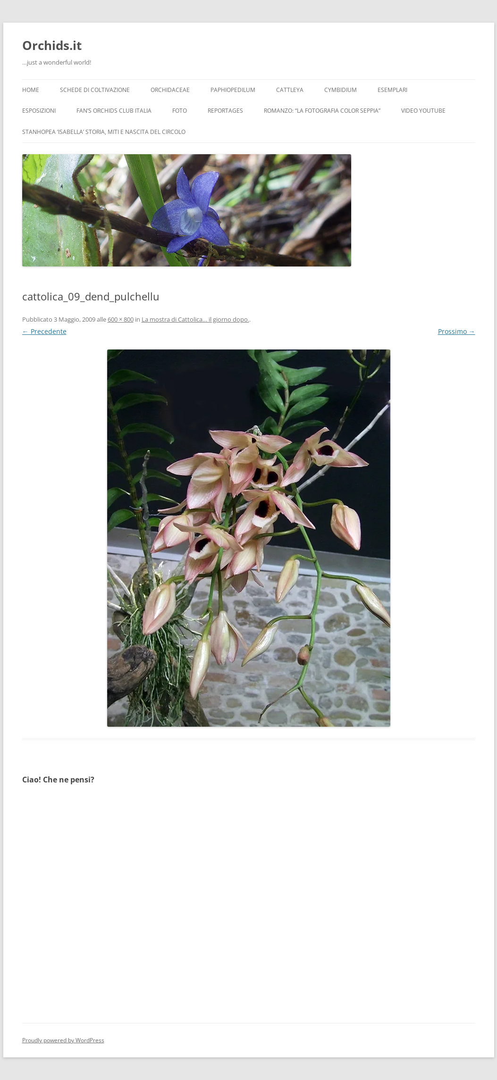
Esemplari (392, 90)
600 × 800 (121, 319)
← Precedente (44, 331)
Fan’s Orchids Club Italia (114, 111)
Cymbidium (340, 90)
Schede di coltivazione (95, 90)
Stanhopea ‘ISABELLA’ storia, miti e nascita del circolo (103, 132)
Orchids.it (52, 45)
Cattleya (289, 90)
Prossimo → (456, 331)
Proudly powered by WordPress (63, 1040)
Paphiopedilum (233, 90)
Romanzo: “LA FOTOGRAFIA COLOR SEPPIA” (322, 111)
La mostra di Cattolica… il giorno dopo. (195, 319)
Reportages (225, 111)
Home (30, 90)
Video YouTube (423, 111)
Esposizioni (39, 111)
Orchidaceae (170, 90)
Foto (179, 111)
